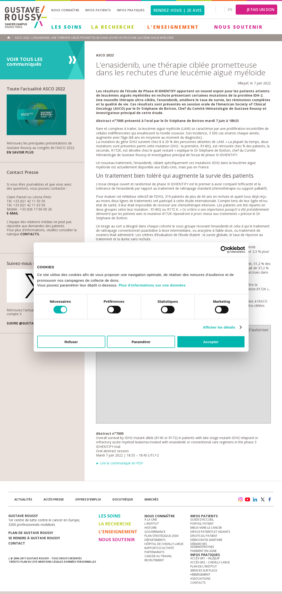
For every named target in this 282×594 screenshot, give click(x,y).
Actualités (23, 499)
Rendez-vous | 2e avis (178, 10)
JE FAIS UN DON (260, 9)
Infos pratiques (131, 10)
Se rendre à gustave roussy (34, 538)
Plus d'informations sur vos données (152, 285)
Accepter (210, 342)
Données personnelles (80, 561)
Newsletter (223, 501)
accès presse (53, 499)
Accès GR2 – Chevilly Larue (210, 562)
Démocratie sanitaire (206, 540)
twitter (262, 499)
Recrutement (154, 560)
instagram (240, 499)
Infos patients (98, 10)
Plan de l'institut (203, 566)
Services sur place (203, 570)
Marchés (151, 499)
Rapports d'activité (159, 548)
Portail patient (202, 524)
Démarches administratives (202, 545)
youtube (247, 499)
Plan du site (28, 561)
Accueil (8, 37)
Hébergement (200, 574)
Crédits (14, 561)
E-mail (12, 213)
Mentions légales (50, 561)
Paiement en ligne (203, 551)
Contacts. (30, 234)
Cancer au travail (158, 556)
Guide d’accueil (202, 519)
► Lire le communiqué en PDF (119, 463)
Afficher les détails (219, 327)
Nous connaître (65, 10)
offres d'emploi (88, 499)
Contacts (197, 583)
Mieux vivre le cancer (206, 528)
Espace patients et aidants (210, 532)
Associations (200, 579)
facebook (269, 499)
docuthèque (122, 499)
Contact (16, 543)
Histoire (150, 528)
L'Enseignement (173, 27)
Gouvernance (154, 532)
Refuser (71, 342)
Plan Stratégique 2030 (161, 536)
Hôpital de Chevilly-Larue (163, 544)
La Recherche (113, 27)
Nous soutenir (238, 27)
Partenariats (154, 552)
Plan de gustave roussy (30, 532)
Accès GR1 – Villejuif (205, 558)
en (230, 9)
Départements (154, 540)
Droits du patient (203, 536)
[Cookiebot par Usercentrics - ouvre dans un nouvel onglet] (224, 249)
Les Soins (66, 27)
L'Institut (151, 524)
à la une (150, 519)
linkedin (255, 499)
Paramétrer (141, 342)
